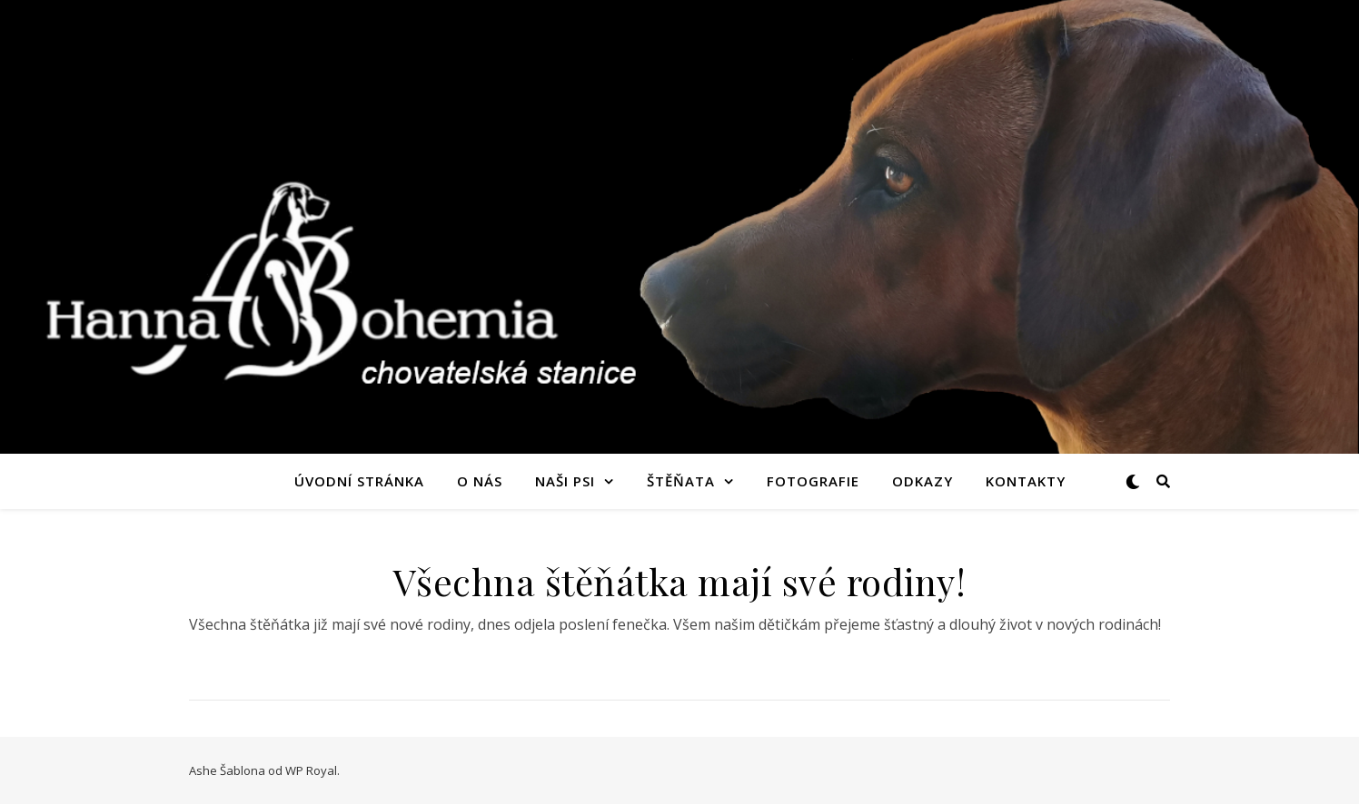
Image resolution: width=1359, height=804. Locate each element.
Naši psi (565, 481)
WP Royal (311, 770)
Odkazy (922, 481)
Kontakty (1026, 481)
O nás (479, 481)
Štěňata (681, 481)
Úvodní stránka (359, 481)
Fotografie (813, 481)
